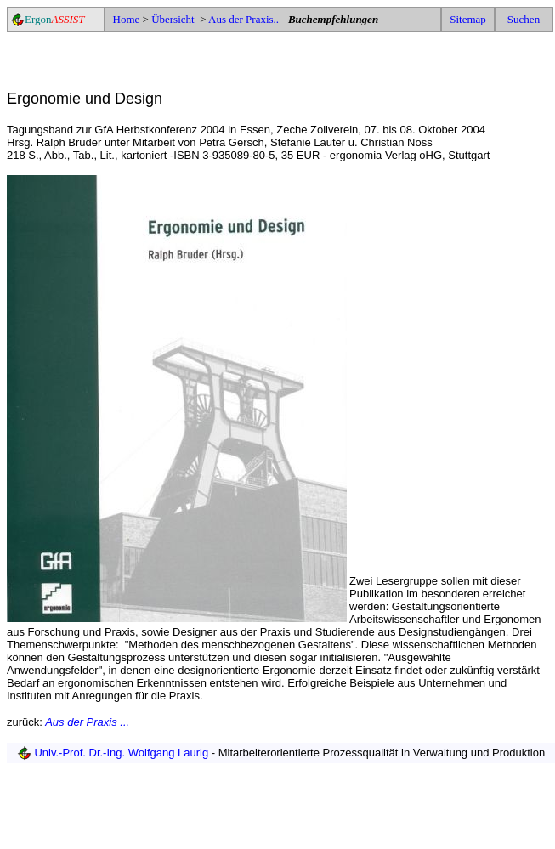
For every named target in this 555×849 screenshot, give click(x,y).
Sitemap (468, 19)
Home (126, 19)
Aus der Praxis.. (243, 19)
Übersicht (174, 19)
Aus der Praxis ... (87, 722)
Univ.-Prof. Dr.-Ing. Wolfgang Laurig (121, 752)
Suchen (523, 19)
